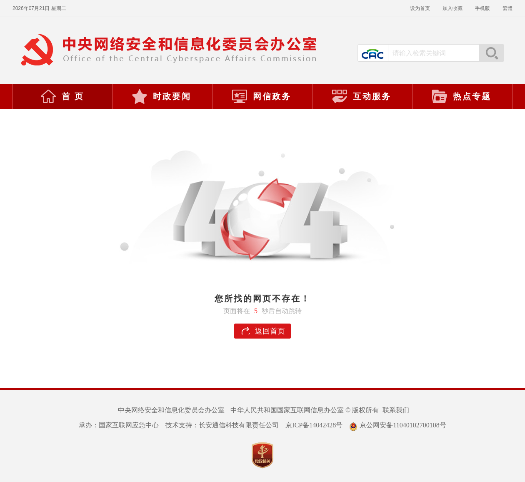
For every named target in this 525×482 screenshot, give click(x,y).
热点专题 (461, 96)
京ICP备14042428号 (313, 425)
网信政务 (261, 96)
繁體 (507, 8)
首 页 (62, 96)
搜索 (491, 53)
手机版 (482, 8)
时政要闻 (161, 96)
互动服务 (361, 96)
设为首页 (420, 8)
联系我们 (395, 410)
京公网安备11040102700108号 (397, 425)
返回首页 (270, 331)
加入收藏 (452, 8)
